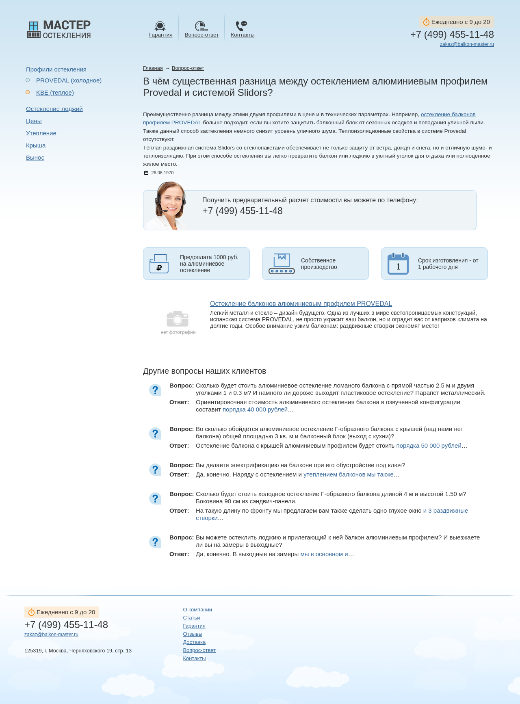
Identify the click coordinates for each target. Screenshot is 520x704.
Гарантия (194, 626)
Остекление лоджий (54, 108)
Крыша (36, 145)
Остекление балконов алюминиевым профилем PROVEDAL (301, 303)
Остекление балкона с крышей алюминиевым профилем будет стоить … (332, 445)
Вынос (35, 157)
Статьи (191, 618)
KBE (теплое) (55, 92)
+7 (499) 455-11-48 (452, 34)
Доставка (194, 642)
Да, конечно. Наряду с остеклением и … (298, 474)
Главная (153, 68)
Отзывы (192, 634)
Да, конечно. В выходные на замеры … (275, 553)
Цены (34, 120)
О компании (197, 610)
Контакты (194, 658)
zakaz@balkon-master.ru (467, 44)
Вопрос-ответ (188, 68)
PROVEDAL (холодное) (69, 80)
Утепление (41, 133)
